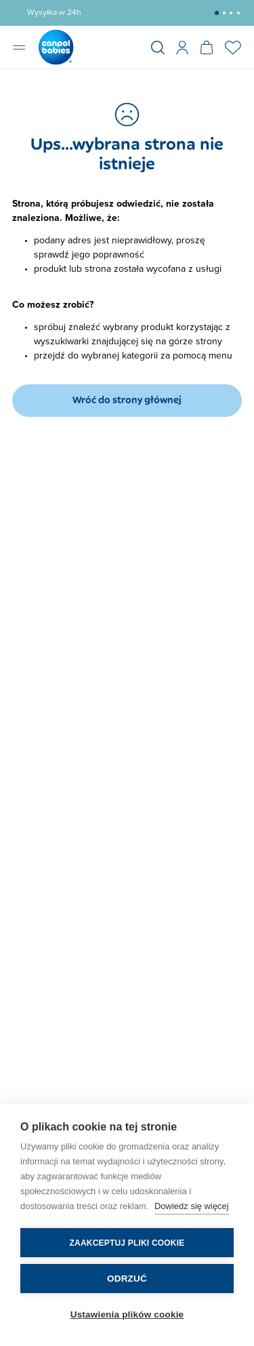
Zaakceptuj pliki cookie (127, 1243)
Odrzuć (127, 1278)
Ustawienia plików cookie (127, 1314)
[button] (217, 13)
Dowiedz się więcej (191, 1206)
